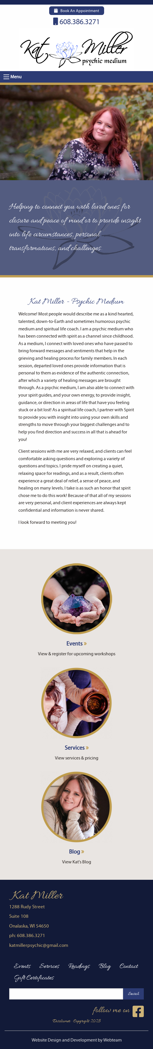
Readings (78, 966)
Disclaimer (61, 1021)
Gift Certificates (33, 978)
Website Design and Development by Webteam (77, 1040)
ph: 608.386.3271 (27, 935)
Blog (76, 813)
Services (76, 709)
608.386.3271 (76, 22)
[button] (6, 77)
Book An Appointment (76, 10)
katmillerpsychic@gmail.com (38, 945)
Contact (129, 966)
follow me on (118, 1011)
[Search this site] (66, 993)
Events (76, 605)
